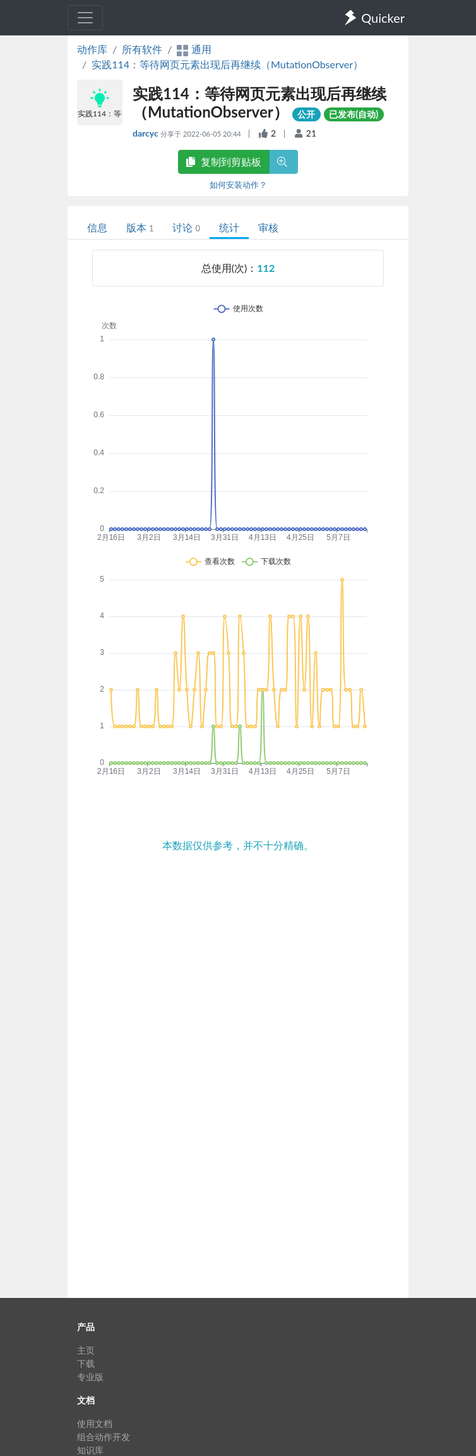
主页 (86, 1350)
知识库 (90, 1450)
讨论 (185, 227)
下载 (86, 1363)
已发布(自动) (353, 114)
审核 (268, 227)
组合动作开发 (103, 1436)
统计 (229, 227)
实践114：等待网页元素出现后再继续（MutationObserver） (227, 64)
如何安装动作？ (238, 185)
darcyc (146, 133)
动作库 (92, 49)
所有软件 (142, 49)
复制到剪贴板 (223, 162)
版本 (139, 227)
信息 (97, 227)
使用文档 (94, 1423)
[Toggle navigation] (85, 17)
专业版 (90, 1376)
